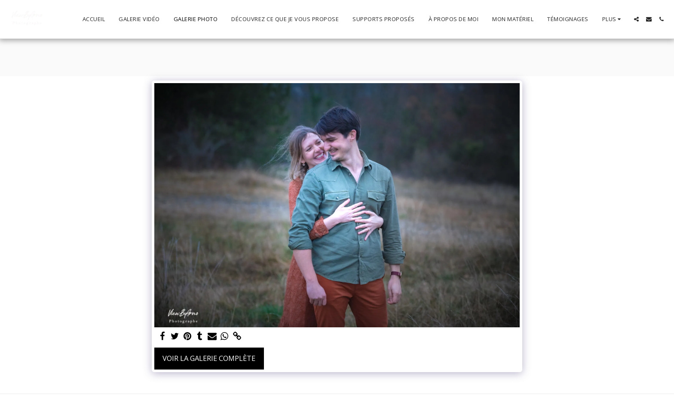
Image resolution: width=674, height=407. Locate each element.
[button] (636, 19)
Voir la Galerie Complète (208, 358)
